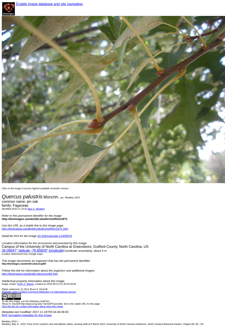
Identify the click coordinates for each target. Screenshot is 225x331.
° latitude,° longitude (32, 250)
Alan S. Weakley (36, 209)
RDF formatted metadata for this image (27, 315)
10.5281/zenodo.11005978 (55, 236)
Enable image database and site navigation (49, 4)
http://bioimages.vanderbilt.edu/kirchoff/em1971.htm (35, 228)
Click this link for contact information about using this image (32, 306)
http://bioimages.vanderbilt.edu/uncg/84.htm (30, 273)
